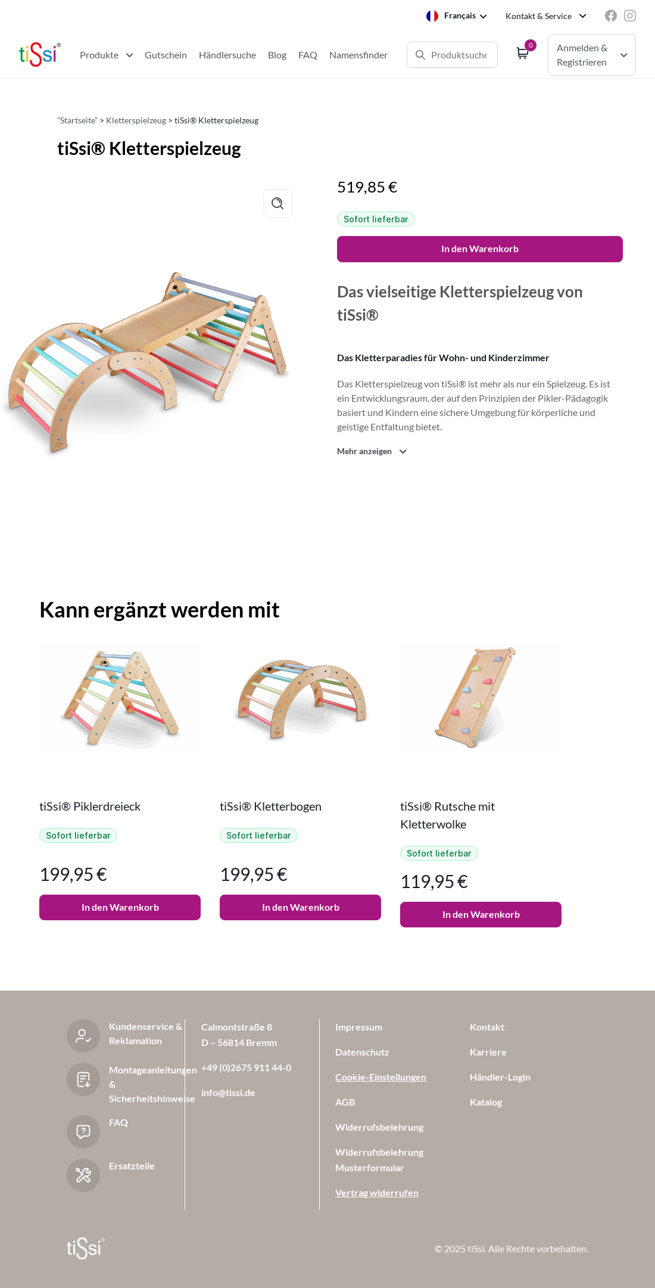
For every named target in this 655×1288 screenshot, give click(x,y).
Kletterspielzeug (136, 120)
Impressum (358, 1026)
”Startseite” (77, 120)
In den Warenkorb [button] (120, 907)
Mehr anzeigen (364, 451)
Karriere (488, 1051)
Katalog (486, 1101)
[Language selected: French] (456, 15)
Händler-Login (500, 1076)
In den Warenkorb (480, 248)
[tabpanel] (120, 785)
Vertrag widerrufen (377, 1192)
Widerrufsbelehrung (379, 1126)
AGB (345, 1101)
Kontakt (487, 1026)
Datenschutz (362, 1051)
